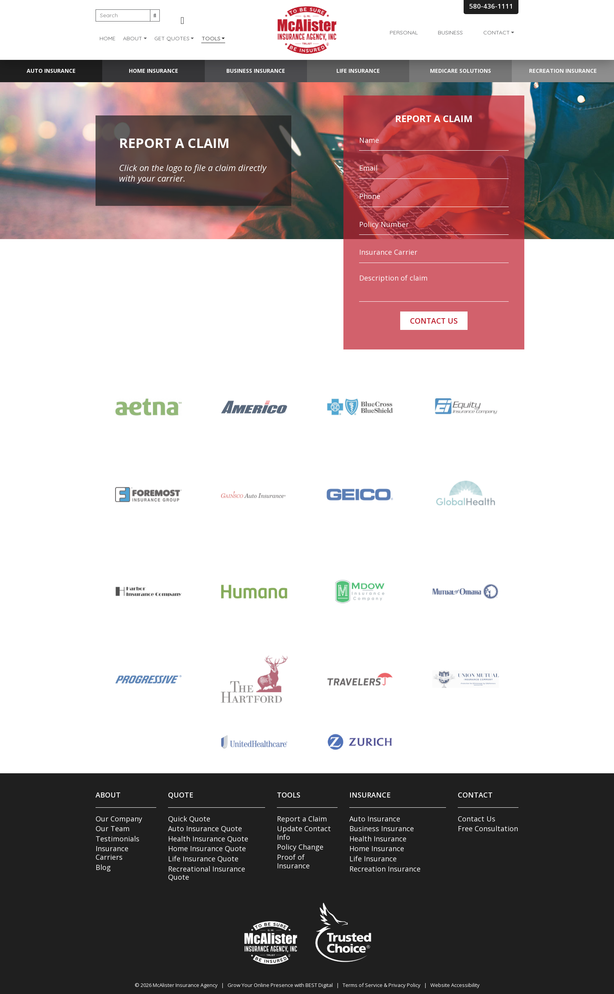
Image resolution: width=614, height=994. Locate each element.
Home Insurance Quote (207, 848)
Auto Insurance (51, 70)
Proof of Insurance (293, 861)
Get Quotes (172, 38)
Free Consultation (488, 828)
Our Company (119, 818)
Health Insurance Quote (208, 838)
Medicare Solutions (460, 70)
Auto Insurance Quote (205, 828)
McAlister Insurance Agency (185, 985)
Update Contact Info (304, 833)
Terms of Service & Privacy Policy (382, 985)
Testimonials (117, 838)
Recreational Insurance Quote (206, 873)
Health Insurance (377, 838)
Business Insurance (255, 70)
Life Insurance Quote (203, 858)
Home (107, 38)
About (132, 38)
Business (450, 32)
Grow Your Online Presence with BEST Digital (280, 985)
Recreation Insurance (563, 70)
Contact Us (476, 818)
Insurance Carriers (112, 853)
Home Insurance (153, 70)
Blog (103, 867)
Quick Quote (189, 818)
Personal (404, 32)
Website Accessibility (455, 985)
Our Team (113, 828)
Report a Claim (302, 818)
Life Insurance (358, 70)
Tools (211, 38)
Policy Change (300, 847)
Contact (496, 32)
